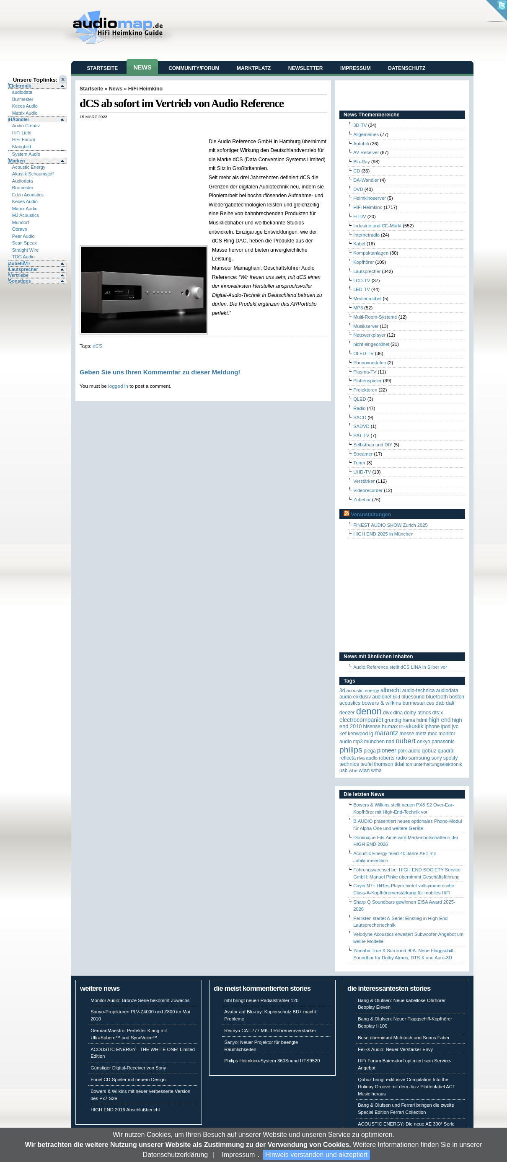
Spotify (450, 758)
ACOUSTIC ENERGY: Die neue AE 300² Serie (406, 1123)
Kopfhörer (363, 262)
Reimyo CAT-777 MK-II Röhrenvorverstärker (270, 1030)
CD (356, 170)
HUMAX (390, 726)
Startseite (102, 68)
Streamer (362, 453)
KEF (343, 733)
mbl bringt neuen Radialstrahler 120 (261, 1000)
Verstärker (364, 481)
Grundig (393, 720)
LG (371, 734)
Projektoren (365, 389)
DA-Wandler (366, 180)
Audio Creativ (26, 125)
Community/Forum (193, 68)
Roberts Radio (393, 758)
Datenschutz (406, 68)
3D (342, 690)
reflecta (347, 758)
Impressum (238, 1154)
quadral (446, 751)
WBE (353, 770)
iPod (446, 726)
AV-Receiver (366, 152)
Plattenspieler (367, 380)
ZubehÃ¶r (19, 263)
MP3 (358, 307)
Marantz (386, 733)
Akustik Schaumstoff (33, 173)
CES (431, 703)
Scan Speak (24, 242)
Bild (396, 696)
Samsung (419, 758)
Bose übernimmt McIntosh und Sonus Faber (404, 1037)
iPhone (432, 726)
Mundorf (20, 222)
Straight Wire (25, 249)
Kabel (359, 243)
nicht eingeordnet (371, 344)
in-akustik (411, 726)
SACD (359, 417)
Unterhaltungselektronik (438, 764)
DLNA (398, 713)
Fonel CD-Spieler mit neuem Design (128, 1079)
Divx (387, 713)
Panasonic (443, 742)
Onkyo (423, 742)
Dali (450, 703)
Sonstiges (20, 280)
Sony (436, 758)
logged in (118, 386)
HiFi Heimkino (145, 89)
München (374, 742)
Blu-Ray (361, 161)
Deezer (347, 713)
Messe (406, 734)
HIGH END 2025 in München (383, 533)
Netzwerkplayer (369, 335)
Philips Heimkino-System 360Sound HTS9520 (272, 1060)
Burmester (23, 99)
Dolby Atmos (417, 713)
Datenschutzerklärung (175, 1154)
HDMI (421, 720)
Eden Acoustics (28, 194)
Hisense (371, 726)
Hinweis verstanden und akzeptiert (316, 1154)
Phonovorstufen (369, 362)
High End (440, 720)
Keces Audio (25, 105)
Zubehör (362, 499)
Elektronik (20, 85)
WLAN (364, 770)
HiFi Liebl (21, 132)
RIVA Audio (367, 757)
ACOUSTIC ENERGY (362, 690)
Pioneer (386, 750)
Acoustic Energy (28, 167)
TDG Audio (23, 256)
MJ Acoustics (25, 215)
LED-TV (361, 289)
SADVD (361, 426)
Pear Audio (23, 236)
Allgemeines (366, 134)
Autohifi (361, 143)
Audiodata (22, 180)
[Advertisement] (178, 128)
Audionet (381, 697)
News (142, 67)
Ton (409, 764)
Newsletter (305, 68)
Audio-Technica (418, 690)
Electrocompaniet (361, 720)
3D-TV (360, 125)
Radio (359, 408)
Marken (17, 160)
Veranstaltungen (371, 515)
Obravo (19, 229)
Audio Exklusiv (355, 697)
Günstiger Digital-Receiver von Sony (128, 1067)
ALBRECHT (390, 690)
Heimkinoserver (369, 198)
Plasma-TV (364, 371)
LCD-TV (361, 280)
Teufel (366, 764)
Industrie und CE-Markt (377, 225)
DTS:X (437, 713)
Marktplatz (254, 68)
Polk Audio (409, 751)
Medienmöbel (367, 298)
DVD (358, 189)
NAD (390, 742)
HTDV (359, 216)
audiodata (22, 92)
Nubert (406, 741)
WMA (376, 770)
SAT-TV (361, 435)
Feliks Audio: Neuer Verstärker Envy (395, 1049)
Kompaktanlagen (370, 252)
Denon (369, 711)
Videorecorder (368, 490)
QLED (359, 399)
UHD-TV (362, 471)
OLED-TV (363, 353)
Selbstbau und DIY (372, 444)
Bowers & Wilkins (381, 703)
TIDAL (400, 764)
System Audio (26, 154)
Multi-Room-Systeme (375, 316)
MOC (432, 734)
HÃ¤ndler (19, 119)
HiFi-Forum (23, 139)
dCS (97, 345)
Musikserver (365, 326)
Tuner (359, 462)
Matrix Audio (25, 113)
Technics (349, 764)
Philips (350, 749)
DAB (440, 703)
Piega (370, 751)
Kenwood (358, 734)
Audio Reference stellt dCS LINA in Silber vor (400, 667)
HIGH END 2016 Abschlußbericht (125, 1109)
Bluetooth (437, 696)
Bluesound (412, 697)
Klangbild (21, 146)
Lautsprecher (23, 269)
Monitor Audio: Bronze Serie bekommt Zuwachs (140, 1000)
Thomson (383, 764)
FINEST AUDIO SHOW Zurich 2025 (390, 525)
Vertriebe (18, 275)
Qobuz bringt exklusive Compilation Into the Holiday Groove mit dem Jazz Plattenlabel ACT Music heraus (406, 1086)
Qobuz (429, 750)
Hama (409, 720)
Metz (421, 734)
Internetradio (366, 234)
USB (343, 770)
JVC (455, 726)
